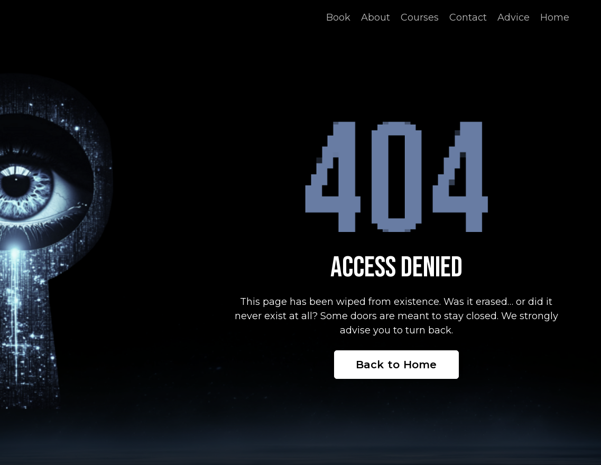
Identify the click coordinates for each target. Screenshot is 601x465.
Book (338, 17)
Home (554, 17)
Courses (420, 17)
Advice (513, 17)
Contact (468, 17)
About (375, 17)
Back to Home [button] (396, 364)
